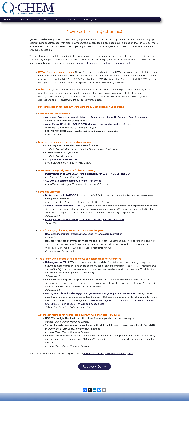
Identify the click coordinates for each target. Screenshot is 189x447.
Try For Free (24, 19)
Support (72, 19)
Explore (7, 19)
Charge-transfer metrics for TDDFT (64, 205)
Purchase (43, 19)
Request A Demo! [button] (94, 366)
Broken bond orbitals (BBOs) (60, 195)
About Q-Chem (91, 19)
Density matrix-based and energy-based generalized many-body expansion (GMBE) (90, 293)
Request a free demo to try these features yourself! (103, 63)
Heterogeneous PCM (56, 262)
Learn (58, 19)
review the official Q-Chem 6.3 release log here (108, 353)
